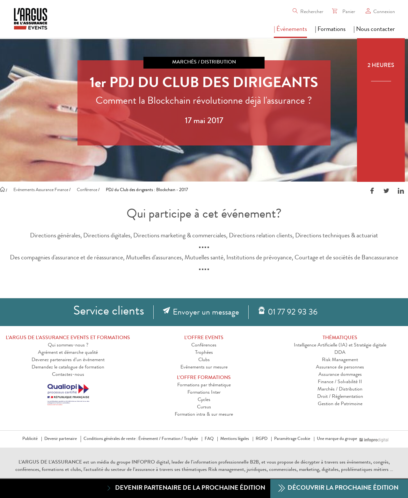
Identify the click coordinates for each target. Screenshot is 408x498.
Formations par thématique (204, 385)
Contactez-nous (68, 374)
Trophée (191, 439)
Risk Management (340, 360)
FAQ (209, 439)
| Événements (290, 29)
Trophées (204, 352)
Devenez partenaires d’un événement (68, 360)
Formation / (172, 439)
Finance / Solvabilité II (340, 382)
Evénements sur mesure (204, 367)
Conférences (203, 345)
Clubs (204, 360)
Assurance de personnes (340, 367)
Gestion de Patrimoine (340, 404)
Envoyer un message (206, 313)
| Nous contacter (374, 29)
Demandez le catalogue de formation (68, 367)
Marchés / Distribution (339, 389)
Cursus (204, 407)
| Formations (330, 29)
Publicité (30, 439)
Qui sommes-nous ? (68, 345)
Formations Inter (204, 392)
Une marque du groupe (338, 439)
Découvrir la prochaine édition (338, 489)
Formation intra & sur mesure (204, 414)
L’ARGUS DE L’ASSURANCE (50, 462)
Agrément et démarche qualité (68, 352)
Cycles (204, 400)
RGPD (261, 439)
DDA (340, 352)
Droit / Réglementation (340, 396)
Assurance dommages (340, 374)
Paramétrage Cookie (292, 439)
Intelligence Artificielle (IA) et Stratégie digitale (340, 345)
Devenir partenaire (60, 439)
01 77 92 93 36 (292, 313)
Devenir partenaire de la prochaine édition (185, 488)
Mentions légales (234, 439)
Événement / (149, 439)
